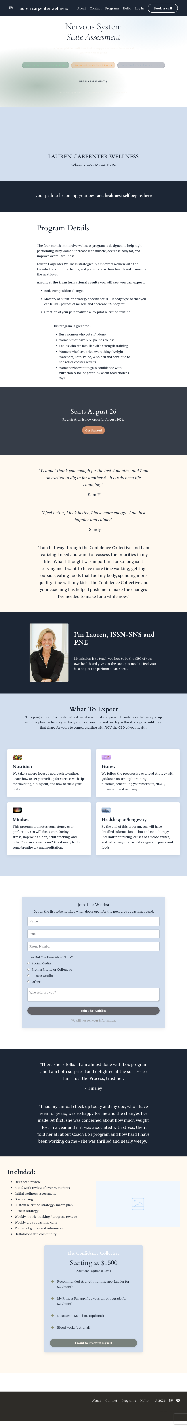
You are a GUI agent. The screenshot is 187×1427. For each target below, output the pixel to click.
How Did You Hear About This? (50, 961)
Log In (139, 8)
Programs (112, 8)
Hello (127, 8)
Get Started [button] (93, 432)
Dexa (61, 1322)
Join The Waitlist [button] (93, 1015)
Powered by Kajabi (169, 1417)
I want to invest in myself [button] (93, 1349)
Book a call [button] (163, 8)
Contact (95, 8)
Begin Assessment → (93, 81)
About (81, 8)
